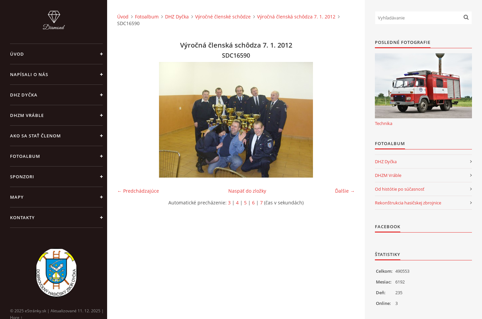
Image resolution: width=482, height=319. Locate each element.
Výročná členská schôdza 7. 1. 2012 (296, 16)
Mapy (17, 197)
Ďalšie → (345, 191)
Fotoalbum (25, 156)
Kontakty (22, 217)
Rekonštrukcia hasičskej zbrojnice (408, 203)
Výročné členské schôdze (223, 16)
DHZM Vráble (27, 115)
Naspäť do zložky (247, 191)
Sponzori (22, 177)
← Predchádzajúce (138, 191)
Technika (383, 123)
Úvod (17, 54)
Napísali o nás (29, 74)
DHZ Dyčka (23, 95)
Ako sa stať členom (35, 136)
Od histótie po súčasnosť (399, 189)
